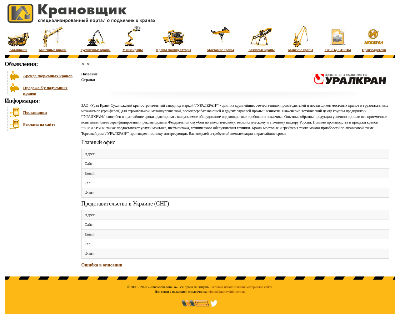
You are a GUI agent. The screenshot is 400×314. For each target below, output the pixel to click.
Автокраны (18, 38)
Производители (374, 38)
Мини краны (133, 38)
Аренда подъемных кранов (47, 75)
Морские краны (300, 38)
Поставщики (35, 112)
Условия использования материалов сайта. (242, 287)
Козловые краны (261, 38)
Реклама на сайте (39, 124)
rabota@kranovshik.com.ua (226, 291)
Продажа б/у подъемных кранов (45, 89)
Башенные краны (53, 38)
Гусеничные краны (96, 38)
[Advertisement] (36, 181)
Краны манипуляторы (173, 38)
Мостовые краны (220, 38)
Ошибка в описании (101, 264)
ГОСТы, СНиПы (338, 38)
